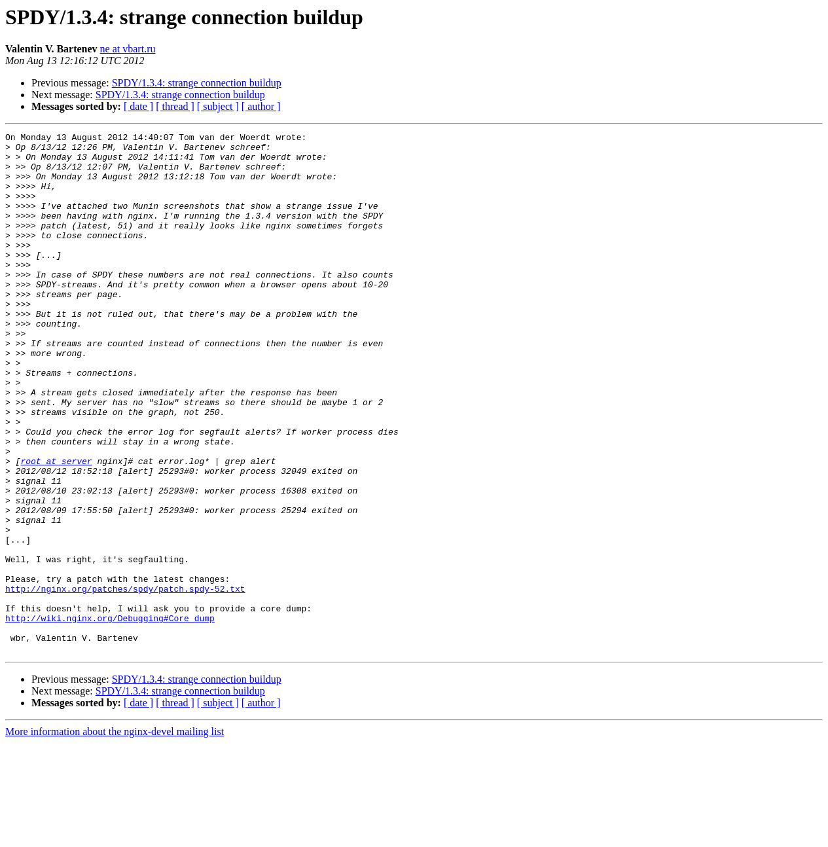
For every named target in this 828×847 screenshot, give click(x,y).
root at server (56, 527)
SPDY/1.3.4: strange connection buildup (196, 82)
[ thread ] (175, 106)
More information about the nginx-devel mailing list (114, 835)
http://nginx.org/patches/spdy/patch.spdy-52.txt (125, 681)
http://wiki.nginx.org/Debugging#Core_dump (110, 716)
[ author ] (261, 106)
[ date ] (138, 106)
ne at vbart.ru (128, 48)
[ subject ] (218, 106)
